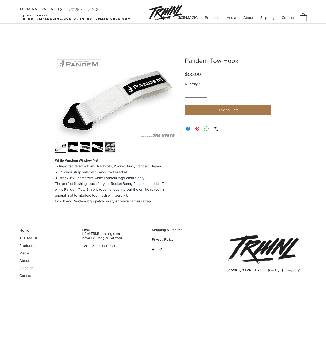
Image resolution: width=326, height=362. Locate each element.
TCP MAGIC (29, 238)
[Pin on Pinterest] (197, 129)
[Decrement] (189, 93)
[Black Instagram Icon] (160, 249)
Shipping (26, 268)
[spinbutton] (196, 93)
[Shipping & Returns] (167, 230)
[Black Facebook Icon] (153, 249)
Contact (25, 275)
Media (24, 253)
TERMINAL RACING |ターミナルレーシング (59, 9)
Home (24, 230)
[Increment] (204, 93)
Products (26, 245)
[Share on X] (216, 129)
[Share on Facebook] (188, 129)
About (24, 260)
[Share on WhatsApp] (207, 129)
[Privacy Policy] (167, 239)
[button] (303, 17)
